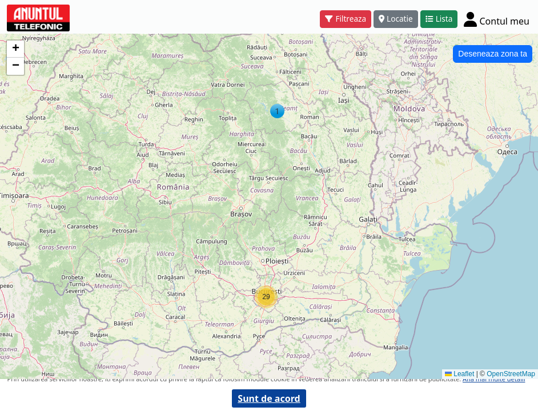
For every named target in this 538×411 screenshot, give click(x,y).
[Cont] (496, 19)
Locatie (396, 18)
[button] (277, 111)
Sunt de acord (269, 398)
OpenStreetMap (511, 374)
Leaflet (459, 374)
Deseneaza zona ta (492, 53)
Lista (439, 18)
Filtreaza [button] (345, 18)
